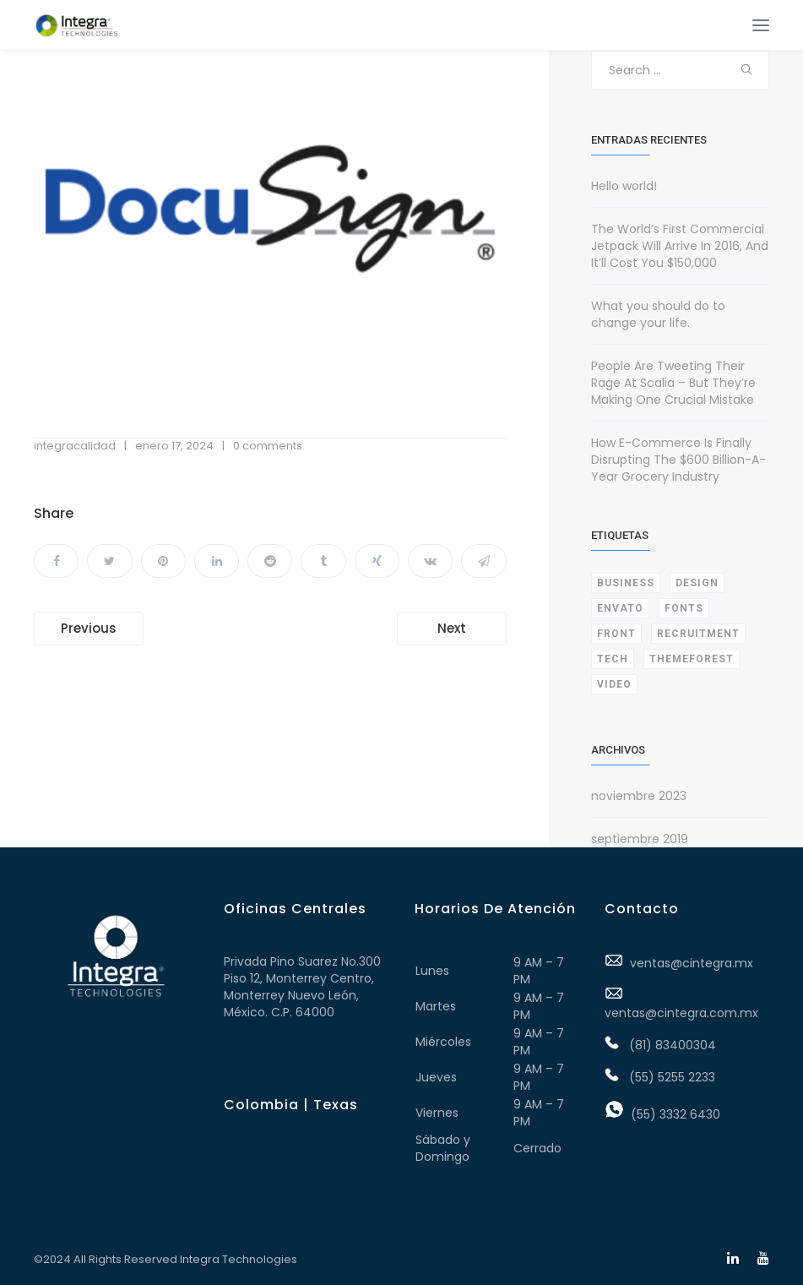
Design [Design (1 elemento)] (697, 583)
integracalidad (75, 446)
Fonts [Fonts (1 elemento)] (684, 608)
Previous (89, 628)
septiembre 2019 (639, 838)
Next (451, 628)
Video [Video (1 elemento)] (614, 684)
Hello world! (624, 185)
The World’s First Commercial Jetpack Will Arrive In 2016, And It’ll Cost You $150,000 (679, 246)
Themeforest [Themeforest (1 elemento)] (691, 659)
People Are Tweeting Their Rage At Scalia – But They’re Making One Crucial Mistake (673, 382)
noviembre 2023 (638, 795)
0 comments (267, 446)
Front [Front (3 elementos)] (616, 634)
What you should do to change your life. (658, 314)
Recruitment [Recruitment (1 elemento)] (698, 634)
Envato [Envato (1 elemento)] (620, 608)
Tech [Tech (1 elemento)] (612, 659)
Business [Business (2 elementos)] (625, 583)
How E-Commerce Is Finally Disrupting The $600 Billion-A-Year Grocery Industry (678, 459)
